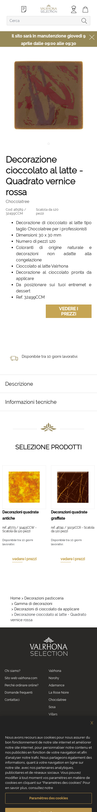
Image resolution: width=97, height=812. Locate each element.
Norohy (54, 678)
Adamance (56, 685)
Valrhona (55, 671)
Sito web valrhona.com (21, 678)
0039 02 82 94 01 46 (28, 732)
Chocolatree (57, 700)
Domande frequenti (19, 692)
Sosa (52, 707)
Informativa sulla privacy (81, 778)
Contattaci (12, 700)
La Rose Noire (59, 692)
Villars (53, 714)
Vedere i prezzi (68, 311)
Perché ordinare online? (22, 685)
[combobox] (48, 20)
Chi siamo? (12, 671)
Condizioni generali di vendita (19, 778)
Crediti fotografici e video (60, 784)
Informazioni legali (31, 784)
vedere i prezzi (24, 559)
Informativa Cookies (52, 778)
